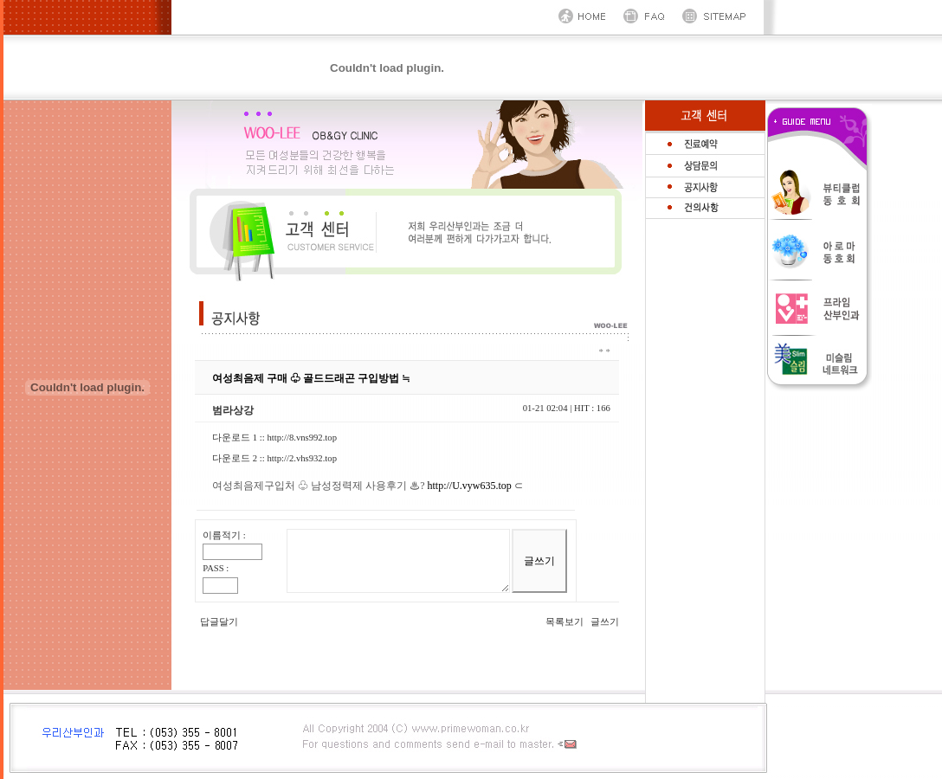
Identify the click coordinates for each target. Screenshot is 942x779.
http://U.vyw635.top (470, 486)
